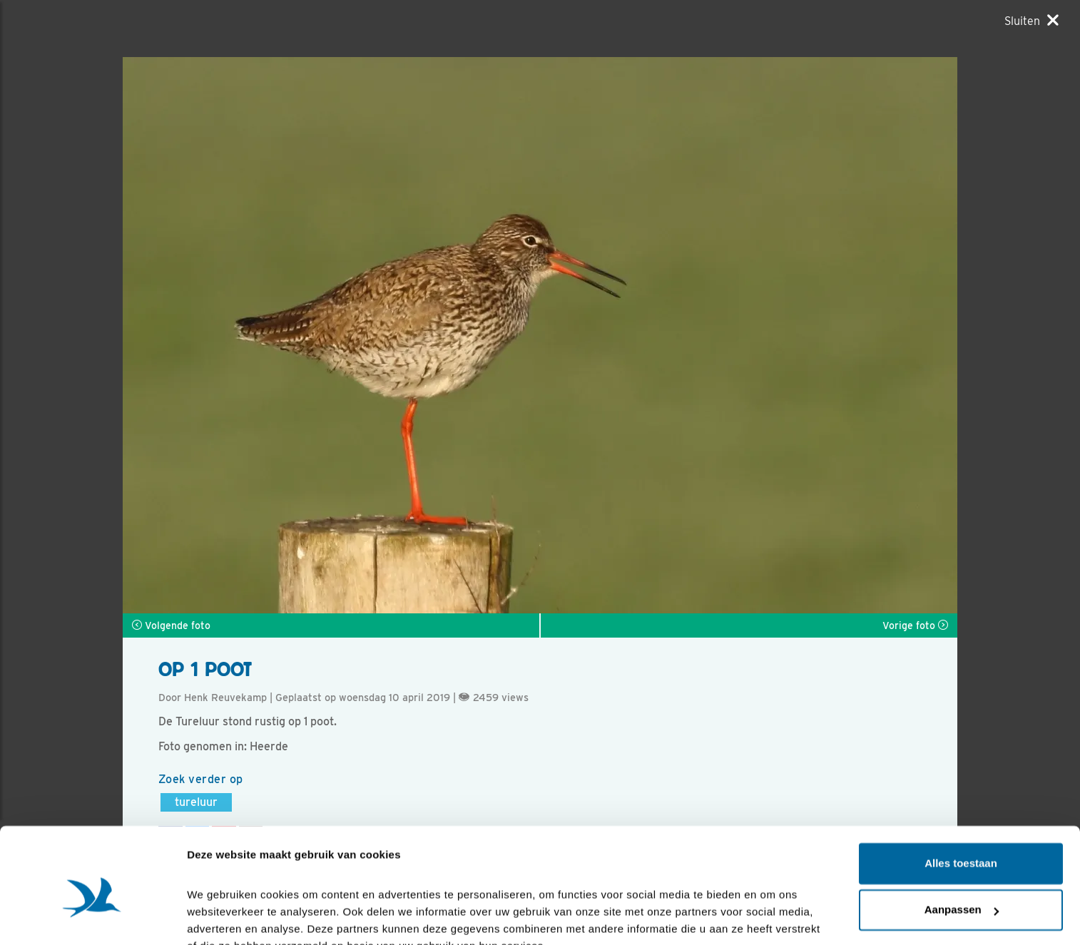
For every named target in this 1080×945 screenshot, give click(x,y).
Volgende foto (171, 625)
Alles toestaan (960, 795)
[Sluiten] (1031, 20)
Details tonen (221, 917)
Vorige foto (915, 625)
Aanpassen (961, 841)
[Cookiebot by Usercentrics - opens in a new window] (92, 917)
